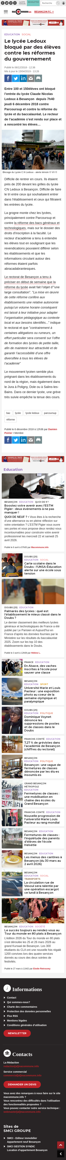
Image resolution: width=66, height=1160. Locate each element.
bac (8, 413)
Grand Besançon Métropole (35, 785)
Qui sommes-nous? (18, 1002)
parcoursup (50, 413)
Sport (44, 684)
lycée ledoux (32, 413)
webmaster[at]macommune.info (22, 1111)
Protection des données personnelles (29, 1011)
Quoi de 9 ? (42, 502)
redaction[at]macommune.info (21, 1066)
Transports (32, 879)
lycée (18, 413)
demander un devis (22, 1084)
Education (12, 34)
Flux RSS (12, 1016)
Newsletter (17, 1033)
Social (26, 34)
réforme (10, 419)
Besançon (10, 502)
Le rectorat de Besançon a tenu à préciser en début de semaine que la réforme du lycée (30, 282)
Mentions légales (17, 1020)
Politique (46, 713)
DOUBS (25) (30, 556)
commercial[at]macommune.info (23, 1075)
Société (40, 926)
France (28, 662)
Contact (11, 997)
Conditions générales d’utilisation (27, 1025)
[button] (58, 3)
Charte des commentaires (22, 1006)
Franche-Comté (34, 739)
